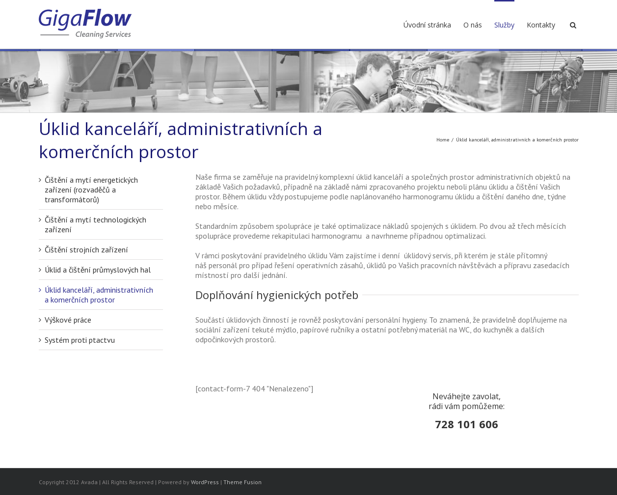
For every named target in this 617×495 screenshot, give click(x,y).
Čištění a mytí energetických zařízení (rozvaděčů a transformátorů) (91, 189)
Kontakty (541, 24)
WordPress (205, 482)
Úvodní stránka (427, 24)
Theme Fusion (242, 482)
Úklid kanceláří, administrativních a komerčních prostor (99, 294)
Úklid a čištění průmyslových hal (98, 270)
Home (442, 140)
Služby (504, 24)
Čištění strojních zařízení (86, 249)
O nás (472, 24)
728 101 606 (466, 423)
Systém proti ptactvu (80, 340)
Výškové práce (68, 320)
